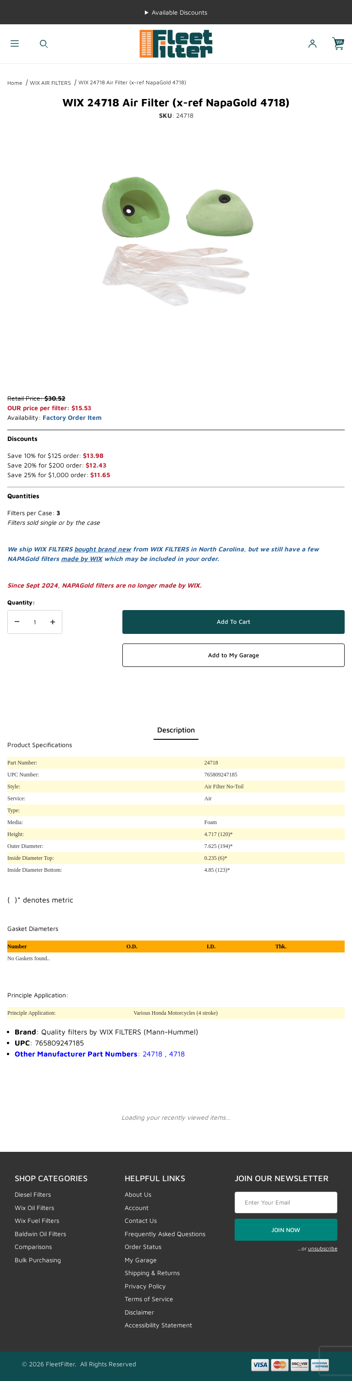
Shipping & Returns (152, 1272)
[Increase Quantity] (53, 622)
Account (136, 1207)
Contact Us (141, 1220)
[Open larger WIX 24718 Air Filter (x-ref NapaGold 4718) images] (176, 237)
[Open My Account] (312, 43)
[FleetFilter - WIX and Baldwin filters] (176, 43)
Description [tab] (176, 730)
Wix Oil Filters (34, 1207)
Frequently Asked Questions (165, 1234)
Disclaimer (139, 1312)
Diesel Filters (33, 1194)
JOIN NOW (285, 1229)
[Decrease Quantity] (17, 622)
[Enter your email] (286, 1203)
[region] (176, 371)
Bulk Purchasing (38, 1260)
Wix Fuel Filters (37, 1220)
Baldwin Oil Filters (40, 1234)
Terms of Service (149, 1299)
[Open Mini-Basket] (342, 43)
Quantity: (21, 602)
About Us (138, 1194)
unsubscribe (322, 1248)
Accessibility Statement (158, 1325)
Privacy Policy (145, 1286)
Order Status (143, 1246)
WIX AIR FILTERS (50, 82)
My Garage (141, 1260)
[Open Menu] (14, 43)
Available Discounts (179, 12)
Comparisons (33, 1246)
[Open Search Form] (44, 43)
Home (14, 82)
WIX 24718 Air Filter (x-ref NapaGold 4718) (132, 82)
